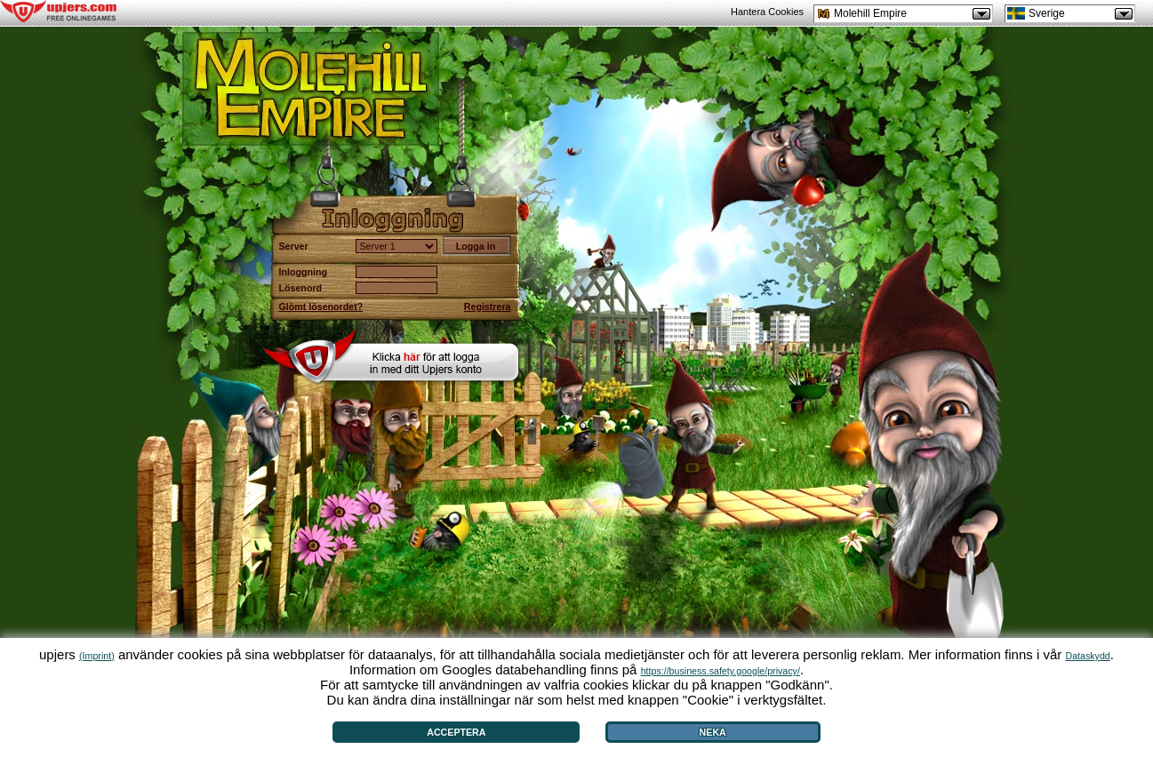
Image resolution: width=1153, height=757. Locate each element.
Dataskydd (1087, 655)
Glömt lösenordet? (321, 306)
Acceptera (456, 732)
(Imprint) (97, 655)
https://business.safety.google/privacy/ (720, 670)
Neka (713, 732)
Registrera (487, 306)
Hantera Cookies (767, 11)
